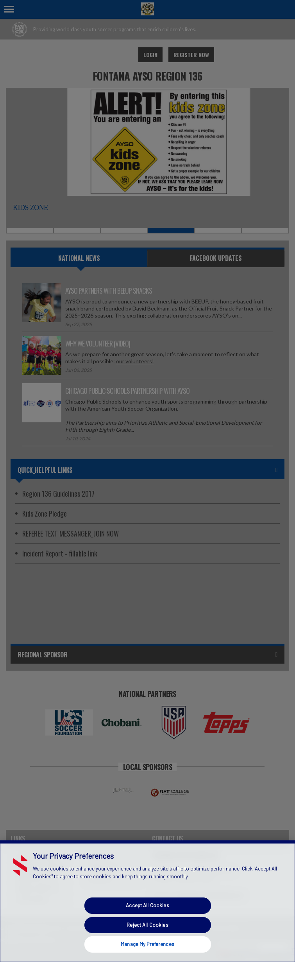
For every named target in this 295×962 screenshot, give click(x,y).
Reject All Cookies (147, 925)
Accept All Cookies (147, 905)
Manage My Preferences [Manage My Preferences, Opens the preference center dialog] (147, 944)
